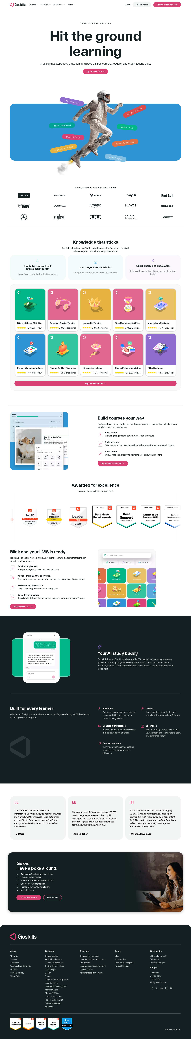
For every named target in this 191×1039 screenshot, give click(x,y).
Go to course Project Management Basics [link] (30, 351)
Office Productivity (53, 996)
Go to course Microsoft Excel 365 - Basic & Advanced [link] (30, 306)
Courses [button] (34, 5)
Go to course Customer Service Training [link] (63, 306)
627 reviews (70, 373)
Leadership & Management (56, 979)
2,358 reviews (69, 328)
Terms (12, 973)
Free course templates (124, 963)
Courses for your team (89, 956)
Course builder (86, 969)
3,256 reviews (36, 328)
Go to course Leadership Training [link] (95, 306)
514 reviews (102, 373)
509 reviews (135, 373)
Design (48, 973)
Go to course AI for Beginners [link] (161, 351)
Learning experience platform (93, 966)
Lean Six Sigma (51, 983)
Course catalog (51, 956)
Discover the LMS (23, 607)
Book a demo (142, 5)
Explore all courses (95, 383)
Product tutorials (122, 966)
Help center (155, 979)
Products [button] (46, 5)
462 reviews (167, 373)
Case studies (120, 959)
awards (27, 966)
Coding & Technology (54, 966)
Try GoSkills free (95, 71)
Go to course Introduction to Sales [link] (95, 351)
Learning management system (93, 959)
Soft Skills (49, 1006)
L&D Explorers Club (158, 956)
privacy (21, 973)
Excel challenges (157, 963)
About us (14, 956)
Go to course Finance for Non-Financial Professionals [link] (63, 351)
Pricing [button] (71, 5)
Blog (117, 956)
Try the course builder (112, 463)
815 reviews (37, 373)
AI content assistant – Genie (91, 973)
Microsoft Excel (51, 990)
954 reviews (167, 328)
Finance (48, 976)
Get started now (29, 897)
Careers (13, 959)
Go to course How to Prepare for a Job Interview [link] (128, 351)
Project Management (54, 1000)
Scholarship (155, 959)
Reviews (13, 969)
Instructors (14, 963)
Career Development (54, 963)
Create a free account (167, 5)
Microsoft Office (52, 993)
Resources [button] (59, 5)
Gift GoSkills (15, 976)
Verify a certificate (158, 982)
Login (128, 5)
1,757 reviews (102, 328)
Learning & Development (55, 986)
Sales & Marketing (52, 1003)
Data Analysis (50, 969)
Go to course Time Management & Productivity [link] (128, 306)
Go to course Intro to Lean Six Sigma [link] (161, 306)
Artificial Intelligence (53, 959)
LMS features (85, 963)
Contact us (154, 972)
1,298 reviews (134, 328)
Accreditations (16, 966)
